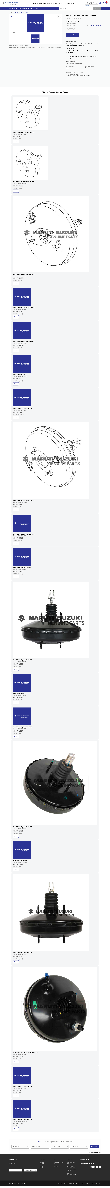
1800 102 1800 (90, 2)
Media (41, 1168)
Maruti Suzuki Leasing (71, 1176)
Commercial (56, 1168)
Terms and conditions (95, 1154)
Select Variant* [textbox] (36, 1148)
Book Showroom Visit (30, 1172)
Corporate (39, 3)
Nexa (55, 1165)
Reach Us (42, 1169)
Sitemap (98, 1185)
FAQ (37, 8)
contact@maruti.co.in (91, 3)
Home (34, 3)
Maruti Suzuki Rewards (71, 1169)
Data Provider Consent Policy (76, 1185)
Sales (44, 3)
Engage (75, 3)
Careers (41, 1167)
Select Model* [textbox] (16, 1148)
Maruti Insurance (70, 1168)
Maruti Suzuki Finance (71, 1167)
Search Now (94, 1148)
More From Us (54, 3)
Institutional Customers (71, 1178)
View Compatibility (94, 25)
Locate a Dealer (16, 1172)
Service (49, 3)
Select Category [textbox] (56, 1148)
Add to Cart (72, 35)
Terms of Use (62, 1185)
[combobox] (20, 1148)
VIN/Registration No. (52, 1143)
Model (15, 8)
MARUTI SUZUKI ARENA (59, 1164)
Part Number (68, 1143)
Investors (42, 1165)
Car (39, 1143)
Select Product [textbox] (75, 1148)
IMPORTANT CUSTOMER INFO (65, 3)
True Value (56, 1167)
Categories (22, 8)
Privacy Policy (90, 1185)
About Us (31, 8)
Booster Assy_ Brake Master (21, 12)
